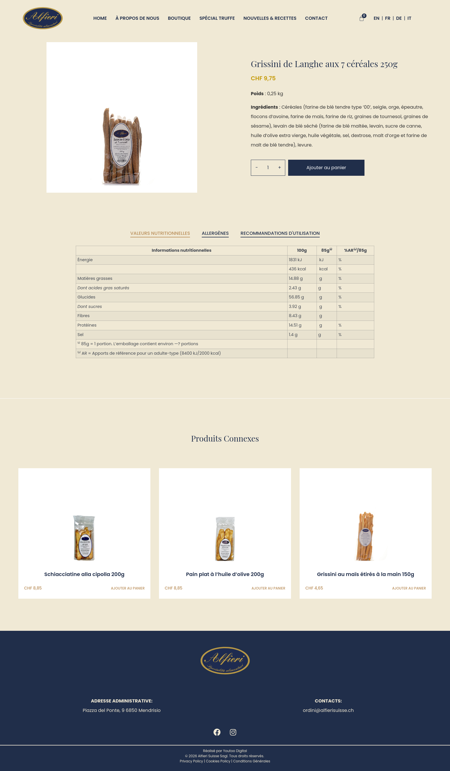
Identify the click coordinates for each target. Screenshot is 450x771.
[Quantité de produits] (268, 168)
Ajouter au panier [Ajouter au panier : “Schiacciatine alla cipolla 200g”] (128, 588)
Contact (316, 18)
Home (100, 18)
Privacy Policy (191, 761)
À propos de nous (137, 18)
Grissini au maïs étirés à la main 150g (365, 574)
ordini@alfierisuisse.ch (328, 710)
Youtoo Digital (235, 751)
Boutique (179, 18)
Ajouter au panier (326, 167)
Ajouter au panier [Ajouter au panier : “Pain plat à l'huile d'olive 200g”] (268, 588)
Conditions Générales (251, 761)
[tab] (160, 233)
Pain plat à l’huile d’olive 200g (225, 574)
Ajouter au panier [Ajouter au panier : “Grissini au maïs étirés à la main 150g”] (409, 588)
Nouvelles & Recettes (269, 18)
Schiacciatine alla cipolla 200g (84, 574)
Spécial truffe (217, 18)
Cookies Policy (218, 761)
